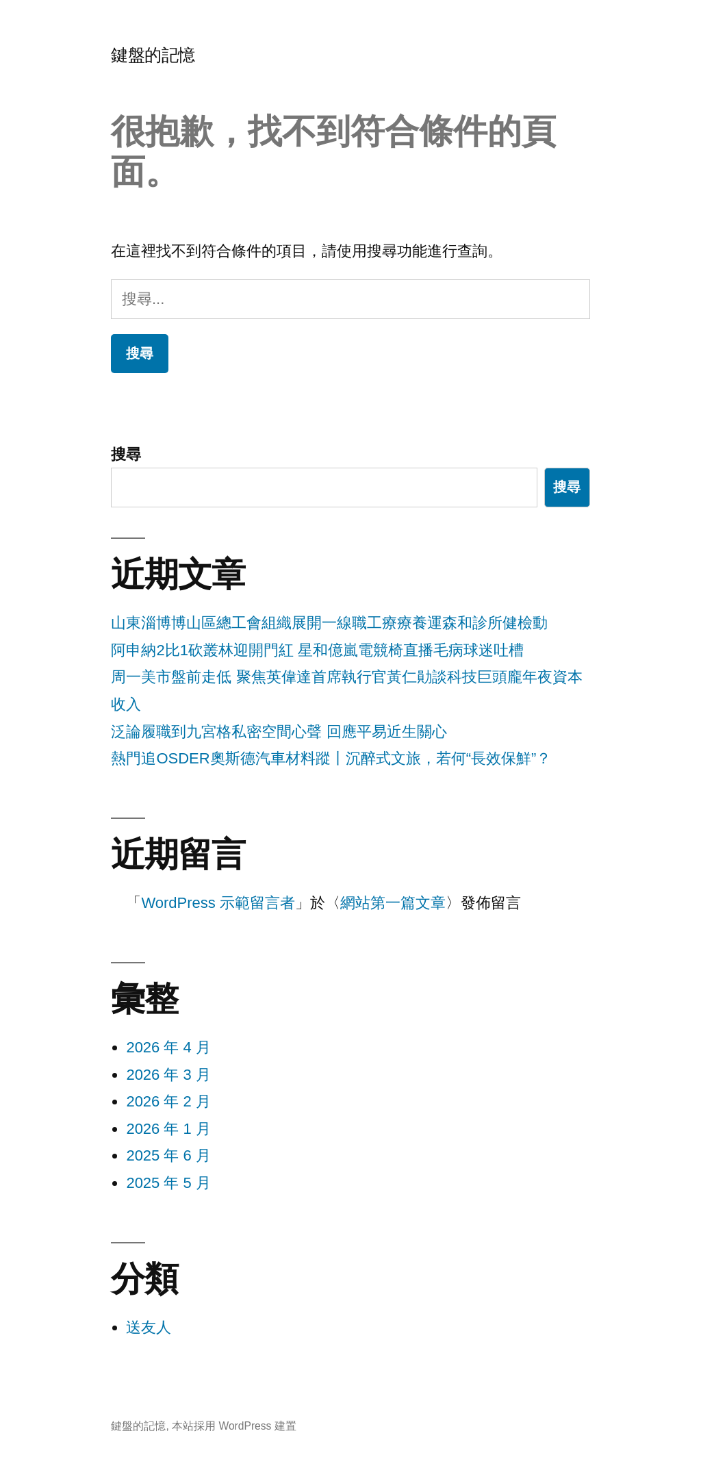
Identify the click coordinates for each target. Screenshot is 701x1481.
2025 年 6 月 (168, 1155)
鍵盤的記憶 (153, 55)
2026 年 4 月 (168, 1047)
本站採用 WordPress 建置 (234, 1426)
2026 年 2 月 (168, 1101)
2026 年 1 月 (168, 1128)
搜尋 (126, 454)
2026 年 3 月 (168, 1074)
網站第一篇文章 (393, 902)
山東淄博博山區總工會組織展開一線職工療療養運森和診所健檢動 (329, 622)
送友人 (148, 1327)
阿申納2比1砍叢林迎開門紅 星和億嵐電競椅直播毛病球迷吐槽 (317, 650)
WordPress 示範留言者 (218, 902)
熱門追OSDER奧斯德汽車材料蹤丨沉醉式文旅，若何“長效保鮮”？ (331, 758)
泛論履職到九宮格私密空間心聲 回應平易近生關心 (278, 731)
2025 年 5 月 (168, 1182)
